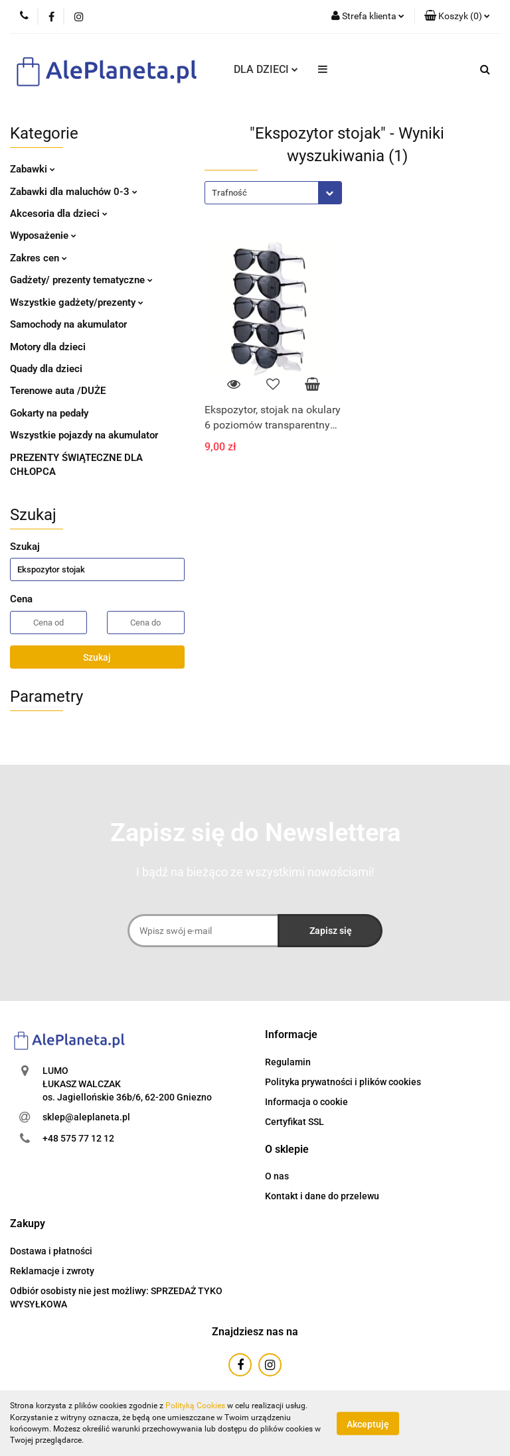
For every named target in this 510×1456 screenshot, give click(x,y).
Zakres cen (38, 258)
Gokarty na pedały (49, 413)
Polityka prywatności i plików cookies (343, 1082)
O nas (277, 1176)
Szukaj (97, 657)
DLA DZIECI (266, 69)
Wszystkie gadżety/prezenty (76, 302)
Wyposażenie (43, 235)
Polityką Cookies (195, 1405)
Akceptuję (368, 1423)
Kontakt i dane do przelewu (322, 1196)
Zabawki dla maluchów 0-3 (73, 192)
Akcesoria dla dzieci (59, 214)
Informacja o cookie (306, 1101)
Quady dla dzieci (46, 369)
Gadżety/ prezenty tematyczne (81, 280)
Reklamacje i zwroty (52, 1271)
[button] (291, 1035)
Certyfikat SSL (294, 1121)
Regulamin (288, 1062)
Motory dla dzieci (48, 347)
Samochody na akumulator (68, 324)
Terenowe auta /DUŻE (58, 391)
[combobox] (273, 192)
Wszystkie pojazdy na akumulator (84, 435)
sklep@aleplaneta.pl (86, 1117)
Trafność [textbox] (229, 193)
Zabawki (32, 169)
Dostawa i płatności (51, 1251)
